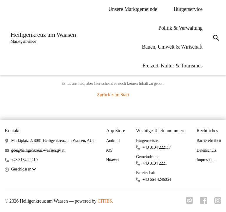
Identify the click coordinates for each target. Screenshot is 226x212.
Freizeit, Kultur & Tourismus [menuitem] (172, 66)
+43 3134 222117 (156, 147)
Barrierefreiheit (209, 140)
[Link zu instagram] (217, 202)
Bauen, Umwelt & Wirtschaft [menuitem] (172, 47)
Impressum (206, 160)
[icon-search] (216, 38)
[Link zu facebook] (203, 202)
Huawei (112, 160)
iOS (109, 150)
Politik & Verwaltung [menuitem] (180, 28)
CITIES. (105, 200)
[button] (23, 169)
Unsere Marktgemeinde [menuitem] (132, 9)
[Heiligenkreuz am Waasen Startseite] (41, 38)
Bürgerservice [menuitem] (188, 9)
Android (113, 140)
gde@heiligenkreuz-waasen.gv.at (37, 150)
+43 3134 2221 (154, 163)
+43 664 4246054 (156, 179)
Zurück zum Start (113, 94)
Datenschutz (207, 150)
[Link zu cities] (189, 202)
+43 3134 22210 (24, 160)
